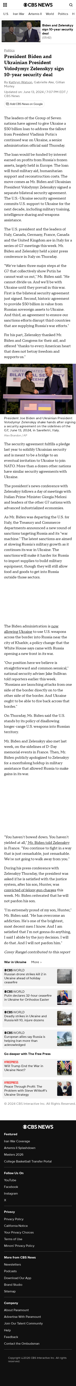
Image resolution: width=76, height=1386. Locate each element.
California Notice (16, 1225)
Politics (63, 14)
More (36, 962)
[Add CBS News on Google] (24, 104)
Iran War (18, 14)
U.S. (6, 14)
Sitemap (10, 1291)
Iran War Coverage (17, 1141)
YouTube (10, 1180)
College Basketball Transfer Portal (28, 1161)
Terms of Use (13, 1239)
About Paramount (16, 1310)
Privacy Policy (14, 1219)
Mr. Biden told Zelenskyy (48, 842)
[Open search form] (71, 5)
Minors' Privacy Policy (19, 1245)
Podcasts (10, 1271)
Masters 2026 (13, 1154)
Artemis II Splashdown (19, 1148)
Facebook (11, 1186)
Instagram (11, 1193)
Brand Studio (13, 1284)
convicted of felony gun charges (30, 890)
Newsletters (12, 1264)
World (50, 14)
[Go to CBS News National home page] (38, 5)
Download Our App (17, 1278)
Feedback (11, 1337)
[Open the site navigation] (13, 5)
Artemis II (35, 14)
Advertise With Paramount (22, 1316)
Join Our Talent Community (23, 1323)
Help (7, 1330)
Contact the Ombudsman (22, 1343)
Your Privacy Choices (19, 1232)
